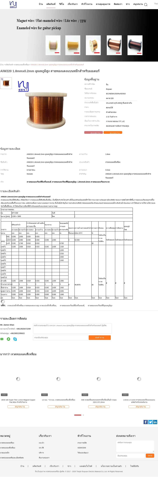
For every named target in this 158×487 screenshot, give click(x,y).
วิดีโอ (61, 4)
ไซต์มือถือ (134, 466)
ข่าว (128, 4)
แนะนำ (41, 443)
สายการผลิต (82, 443)
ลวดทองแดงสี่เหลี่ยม (7, 448)
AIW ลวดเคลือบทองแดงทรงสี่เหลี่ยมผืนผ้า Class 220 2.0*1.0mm (99, 401)
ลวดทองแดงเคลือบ (7, 443)
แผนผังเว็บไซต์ (86, 466)
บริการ (41, 453)
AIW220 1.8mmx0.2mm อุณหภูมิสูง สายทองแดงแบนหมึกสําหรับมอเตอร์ (57, 65)
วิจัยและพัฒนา (83, 453)
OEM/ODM (82, 448)
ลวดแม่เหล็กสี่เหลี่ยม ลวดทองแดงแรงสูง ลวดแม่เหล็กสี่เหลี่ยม (31, 305)
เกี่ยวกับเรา (73, 4)
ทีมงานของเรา (44, 458)
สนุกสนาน (138, 4)
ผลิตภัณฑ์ (50, 4)
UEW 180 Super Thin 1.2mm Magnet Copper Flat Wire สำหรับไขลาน (18, 401)
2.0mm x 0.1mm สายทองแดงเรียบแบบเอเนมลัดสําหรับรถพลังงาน (139, 401)
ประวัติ (41, 448)
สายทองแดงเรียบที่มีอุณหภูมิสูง (100, 305)
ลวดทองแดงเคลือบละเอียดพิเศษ (12, 458)
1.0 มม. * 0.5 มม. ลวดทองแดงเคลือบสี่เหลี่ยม (58, 400)
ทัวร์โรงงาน (86, 4)
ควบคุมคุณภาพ (103, 4)
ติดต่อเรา (118, 4)
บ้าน (41, 4)
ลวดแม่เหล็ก (4, 453)
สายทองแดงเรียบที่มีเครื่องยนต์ (72, 305)
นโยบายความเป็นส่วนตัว (111, 466)
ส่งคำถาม (99, 337)
